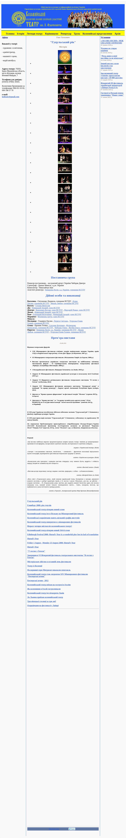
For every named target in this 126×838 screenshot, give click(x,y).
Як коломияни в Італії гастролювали (44, 589)
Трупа (77, 33)
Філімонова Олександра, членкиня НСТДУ (51, 326)
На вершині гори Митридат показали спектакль (49, 570)
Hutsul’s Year (33, 539)
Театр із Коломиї (34, 566)
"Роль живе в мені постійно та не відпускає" (112, 57)
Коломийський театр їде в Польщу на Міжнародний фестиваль (55, 514)
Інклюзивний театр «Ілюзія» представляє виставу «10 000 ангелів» (112, 75)
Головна (10, 33)
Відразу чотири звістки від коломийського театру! (49, 526)
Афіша (5, 37)
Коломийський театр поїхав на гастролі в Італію (49, 585)
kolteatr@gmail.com (10, 97)
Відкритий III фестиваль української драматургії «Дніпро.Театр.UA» (112, 85)
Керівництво (51, 33)
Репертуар (66, 33)
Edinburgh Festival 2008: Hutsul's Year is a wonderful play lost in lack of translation (62, 534)
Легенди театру (35, 33)
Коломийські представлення (97, 33)
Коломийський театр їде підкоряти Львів (45, 593)
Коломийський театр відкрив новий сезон (45, 509)
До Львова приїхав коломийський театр (45, 597)
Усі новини (105, 37)
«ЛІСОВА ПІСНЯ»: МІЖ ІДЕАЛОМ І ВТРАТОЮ (112, 42)
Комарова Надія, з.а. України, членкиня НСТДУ (65, 290)
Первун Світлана (61, 321)
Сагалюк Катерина (57, 325)
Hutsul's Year (33, 547)
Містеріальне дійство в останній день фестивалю (49, 562)
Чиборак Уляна (61, 328)
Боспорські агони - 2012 (37, 580)
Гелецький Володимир (42, 314)
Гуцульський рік (34, 501)
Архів (117, 33)
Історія (20, 33)
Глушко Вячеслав (42, 306)
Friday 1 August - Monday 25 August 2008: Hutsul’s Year (51, 543)
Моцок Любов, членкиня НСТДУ (65, 303)
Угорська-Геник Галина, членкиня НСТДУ (68, 332)
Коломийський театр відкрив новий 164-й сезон (48, 530)
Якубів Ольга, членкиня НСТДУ (82, 328)
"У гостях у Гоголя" (36, 551)
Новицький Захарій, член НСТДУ (46, 308)
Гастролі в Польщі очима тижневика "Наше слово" (112, 94)
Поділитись (54, 829)
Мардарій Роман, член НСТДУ (77, 310)
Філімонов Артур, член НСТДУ (51, 317)
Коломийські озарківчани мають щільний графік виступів (53, 518)
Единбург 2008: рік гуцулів (39, 505)
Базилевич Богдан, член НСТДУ (49, 310)
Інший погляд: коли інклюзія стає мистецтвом (110, 65)
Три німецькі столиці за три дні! (41, 601)
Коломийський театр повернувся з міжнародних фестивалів (54, 522)
